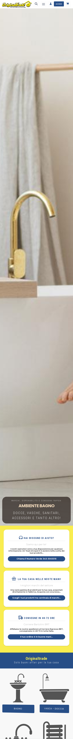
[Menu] (43, 4)
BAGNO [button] (18, 708)
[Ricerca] (36, 4)
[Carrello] (67, 4)
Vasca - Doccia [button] (54, 709)
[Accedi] (55, 4)
